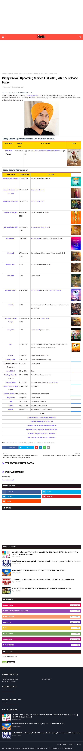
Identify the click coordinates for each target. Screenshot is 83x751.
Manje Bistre (11, 397)
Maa (10, 344)
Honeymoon (10, 330)
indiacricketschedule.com (10, 679)
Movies (42, 622)
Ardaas (10, 409)
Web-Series (42, 645)
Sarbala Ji (8, 151)
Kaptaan (10, 405)
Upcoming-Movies (12, 73)
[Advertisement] (41, 17)
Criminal (10, 305)
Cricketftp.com (46, 679)
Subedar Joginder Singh (10, 386)
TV (42, 628)
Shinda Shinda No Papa (10, 178)
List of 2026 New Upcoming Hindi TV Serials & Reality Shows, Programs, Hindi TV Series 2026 (46, 561)
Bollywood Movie (12, 442)
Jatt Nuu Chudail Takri (10, 227)
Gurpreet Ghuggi (55, 290)
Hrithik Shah (7, 87)
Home (4, 73)
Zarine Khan (44, 356)
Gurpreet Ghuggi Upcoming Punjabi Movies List (41, 429)
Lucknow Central (8, 393)
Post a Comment (8, 480)
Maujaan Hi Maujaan (10, 212)
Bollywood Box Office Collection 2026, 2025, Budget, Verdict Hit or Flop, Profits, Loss (43, 579)
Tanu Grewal (44, 318)
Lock (10, 401)
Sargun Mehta (46, 151)
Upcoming (40, 442)
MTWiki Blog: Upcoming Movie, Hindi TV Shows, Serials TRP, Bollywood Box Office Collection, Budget (42, 748)
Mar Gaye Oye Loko (10, 375)
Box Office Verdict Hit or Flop (42, 611)
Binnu (51, 382)
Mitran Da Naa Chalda (10, 201)
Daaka (10, 356)
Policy (79, 744)
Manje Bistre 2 (10, 371)
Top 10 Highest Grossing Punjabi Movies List (41, 417)
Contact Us (72, 744)
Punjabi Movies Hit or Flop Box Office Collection (41, 425)
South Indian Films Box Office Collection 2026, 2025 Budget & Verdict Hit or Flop (41, 588)
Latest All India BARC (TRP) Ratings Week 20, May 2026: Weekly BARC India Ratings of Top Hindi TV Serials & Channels (45, 553)
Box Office (42, 605)
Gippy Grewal (35, 190)
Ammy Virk (37, 151)
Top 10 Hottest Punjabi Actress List (41, 421)
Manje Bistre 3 (10, 238)
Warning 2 (10, 253)
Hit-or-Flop (42, 617)
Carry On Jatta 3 (10, 290)
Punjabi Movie (35, 98)
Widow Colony (10, 264)
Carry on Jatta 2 (10, 382)
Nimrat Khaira (55, 151)
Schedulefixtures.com (9, 681)
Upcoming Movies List (33, 96)
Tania (42, 190)
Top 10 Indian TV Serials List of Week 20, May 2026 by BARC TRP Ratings (38, 570)
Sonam (55, 382)
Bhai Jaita (10, 276)
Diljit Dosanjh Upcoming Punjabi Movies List (42, 437)
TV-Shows (42, 634)
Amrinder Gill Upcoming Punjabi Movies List (41, 433)
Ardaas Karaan (11, 359)
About (64, 744)
